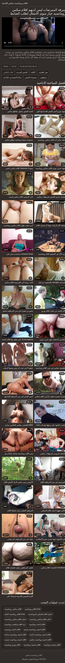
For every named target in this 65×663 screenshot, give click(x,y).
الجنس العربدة (20, 72)
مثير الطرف (42, 72)
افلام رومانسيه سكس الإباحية (13, 3)
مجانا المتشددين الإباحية (11, 77)
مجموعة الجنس (30, 77)
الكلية (32, 72)
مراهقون (42, 77)
